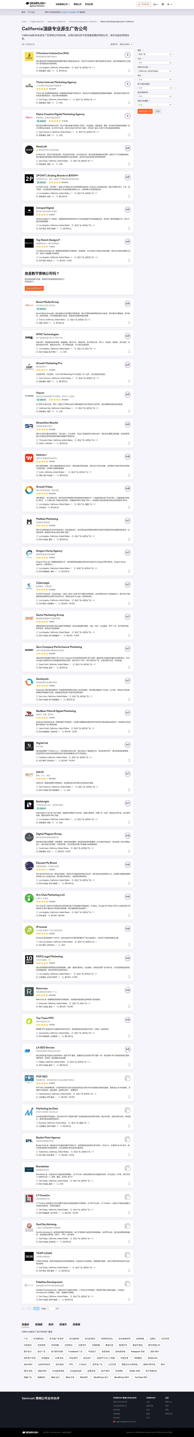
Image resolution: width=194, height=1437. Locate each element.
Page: (43, 1308)
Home (24, 21)
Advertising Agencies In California (83, 21)
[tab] (25, 1324)
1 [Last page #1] (58, 1308)
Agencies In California (56, 21)
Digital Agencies (37, 21)
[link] (78, 4)
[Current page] (51, 1308)
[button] (155, 4)
